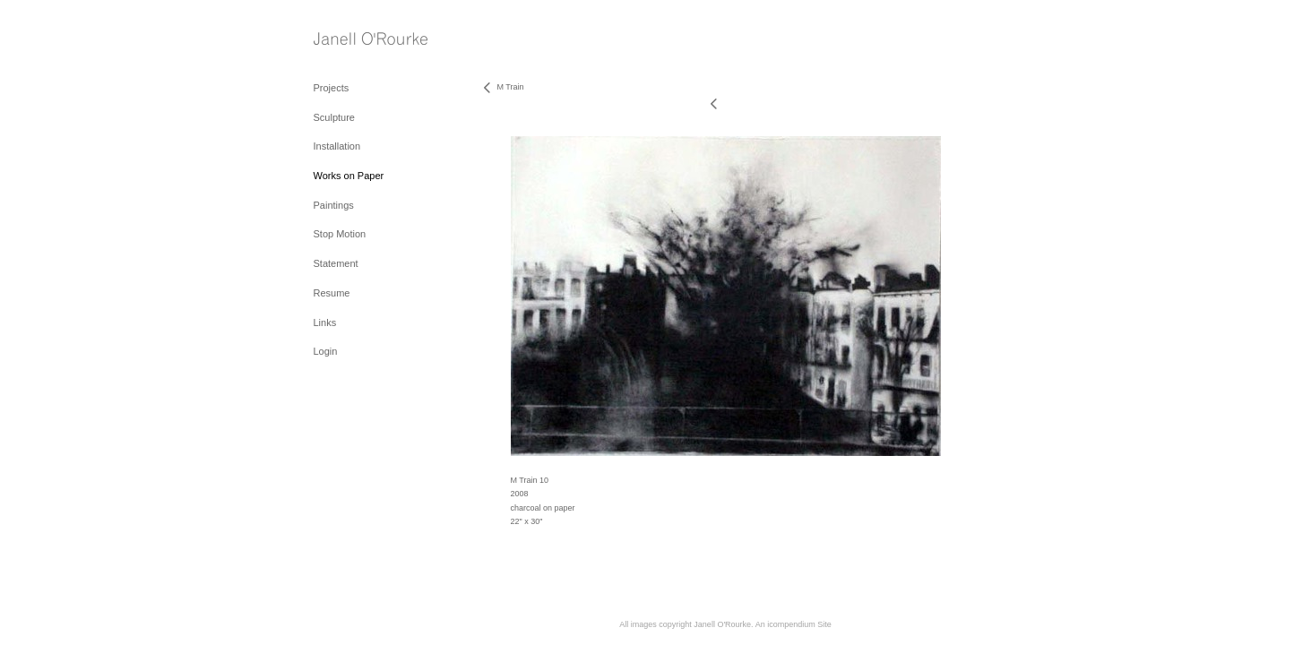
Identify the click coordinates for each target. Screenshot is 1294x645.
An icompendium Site (793, 624)
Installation (337, 146)
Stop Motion (340, 233)
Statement (336, 263)
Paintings (334, 205)
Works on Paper (349, 175)
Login (326, 351)
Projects (331, 87)
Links (325, 322)
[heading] (358, 39)
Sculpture (334, 117)
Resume (332, 293)
